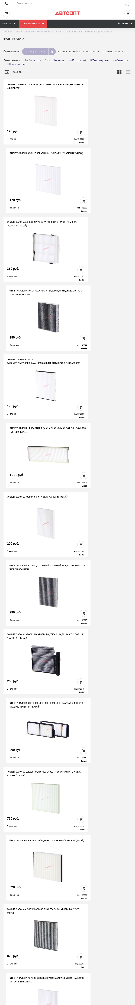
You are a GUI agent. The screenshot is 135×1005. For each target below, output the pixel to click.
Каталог (9, 23)
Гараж (125, 23)
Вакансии (67, 946)
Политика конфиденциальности (74, 965)
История (67, 941)
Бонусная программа (74, 957)
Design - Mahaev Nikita (120, 1000)
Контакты (67, 952)
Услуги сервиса (32, 23)
